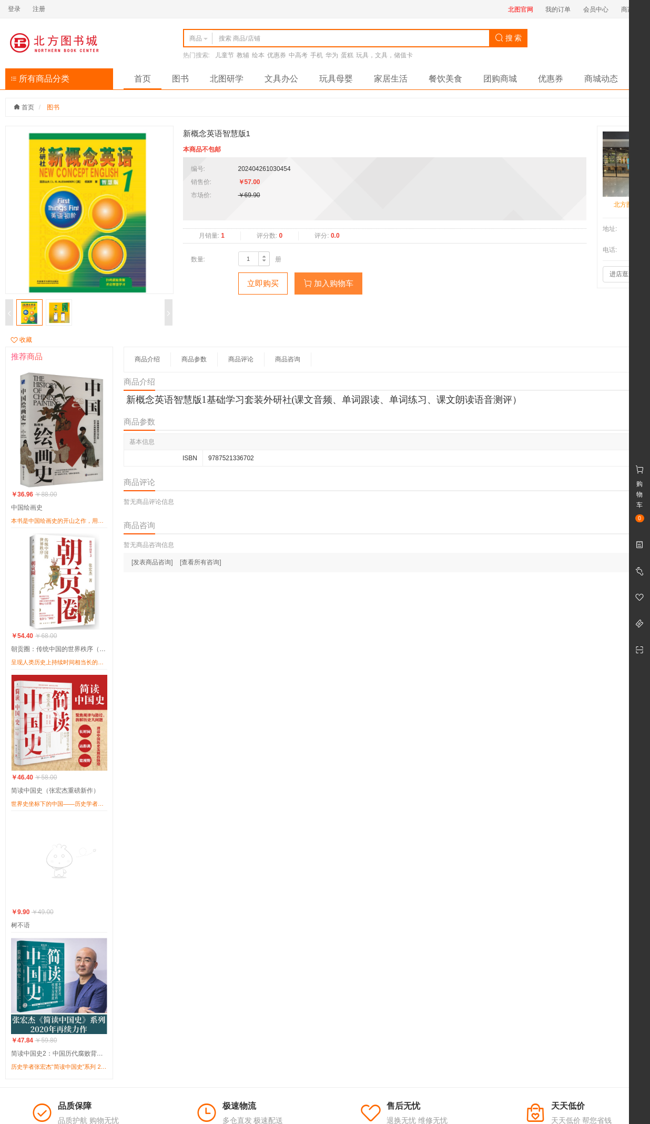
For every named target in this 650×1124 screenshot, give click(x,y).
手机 (316, 55)
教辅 (243, 55)
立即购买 (263, 283)
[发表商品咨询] (152, 562)
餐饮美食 (445, 78)
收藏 (21, 339)
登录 (14, 9)
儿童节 (224, 55)
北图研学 (226, 78)
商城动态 (601, 78)
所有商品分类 (40, 78)
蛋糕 (347, 55)
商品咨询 (287, 359)
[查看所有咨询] (200, 562)
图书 (180, 78)
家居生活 (391, 78)
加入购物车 (328, 283)
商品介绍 (147, 359)
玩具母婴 (336, 78)
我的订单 (558, 9)
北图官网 (520, 9)
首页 (142, 78)
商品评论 (240, 359)
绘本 (258, 55)
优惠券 (276, 55)
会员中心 (595, 9)
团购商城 (500, 78)
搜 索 (508, 38)
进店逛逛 (622, 274)
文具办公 (281, 78)
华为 (332, 55)
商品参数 (194, 359)
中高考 (298, 55)
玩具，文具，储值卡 (384, 55)
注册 (39, 9)
